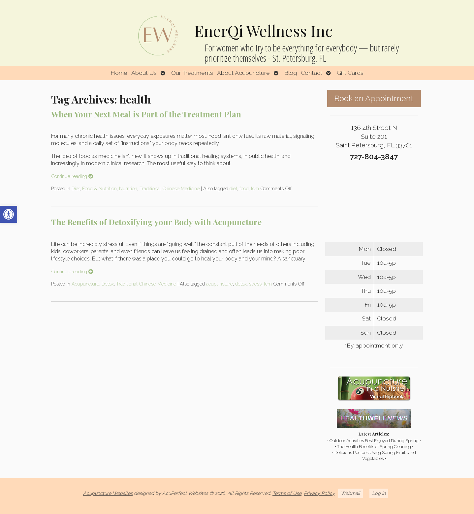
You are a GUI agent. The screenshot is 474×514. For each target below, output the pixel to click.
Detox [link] (108, 284)
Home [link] (119, 72)
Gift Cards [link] (350, 72)
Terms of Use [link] (286, 493)
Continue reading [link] (72, 176)
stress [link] (255, 284)
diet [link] (233, 188)
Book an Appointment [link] (373, 98)
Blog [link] (290, 72)
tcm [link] (255, 188)
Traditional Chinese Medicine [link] (170, 188)
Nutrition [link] (128, 188)
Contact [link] (311, 72)
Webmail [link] (350, 493)
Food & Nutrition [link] (99, 188)
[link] (8, 214)
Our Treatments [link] (192, 72)
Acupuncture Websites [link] (108, 493)
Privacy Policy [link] (319, 493)
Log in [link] (379, 493)
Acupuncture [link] (85, 284)
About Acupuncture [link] (243, 72)
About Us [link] (144, 72)
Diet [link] (76, 188)
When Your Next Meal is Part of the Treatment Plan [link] (146, 114)
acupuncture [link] (219, 284)
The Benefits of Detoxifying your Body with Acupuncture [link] (156, 222)
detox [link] (241, 284)
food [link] (244, 188)
